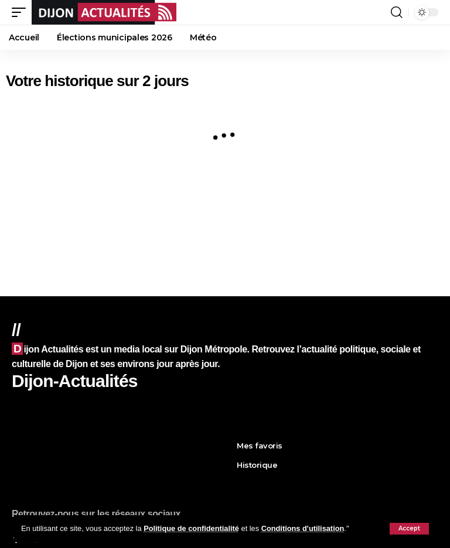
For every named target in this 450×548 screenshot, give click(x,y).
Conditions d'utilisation (303, 528)
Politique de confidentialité (191, 528)
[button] (409, 529)
